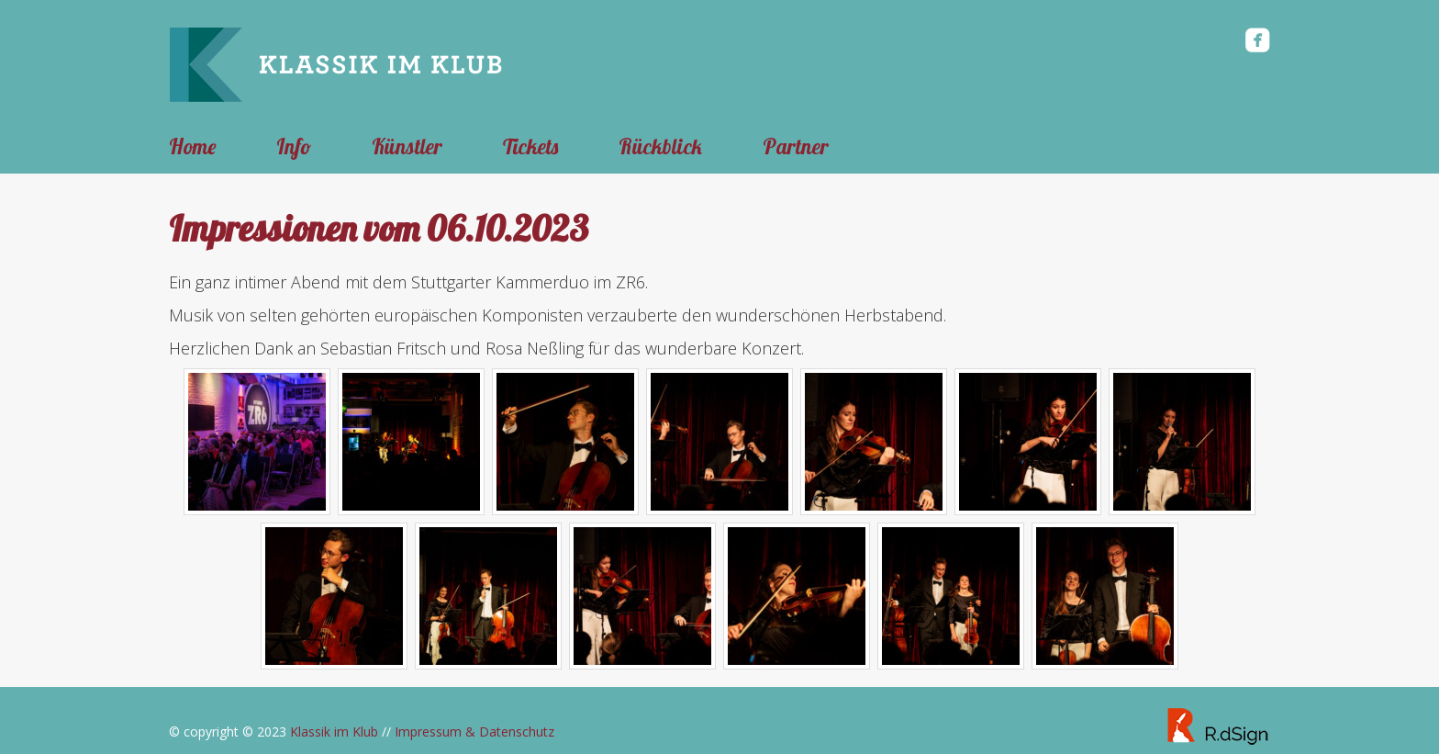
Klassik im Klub (334, 731)
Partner (796, 146)
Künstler (407, 146)
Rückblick (660, 146)
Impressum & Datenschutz (474, 731)
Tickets (530, 146)
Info (293, 146)
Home (192, 146)
